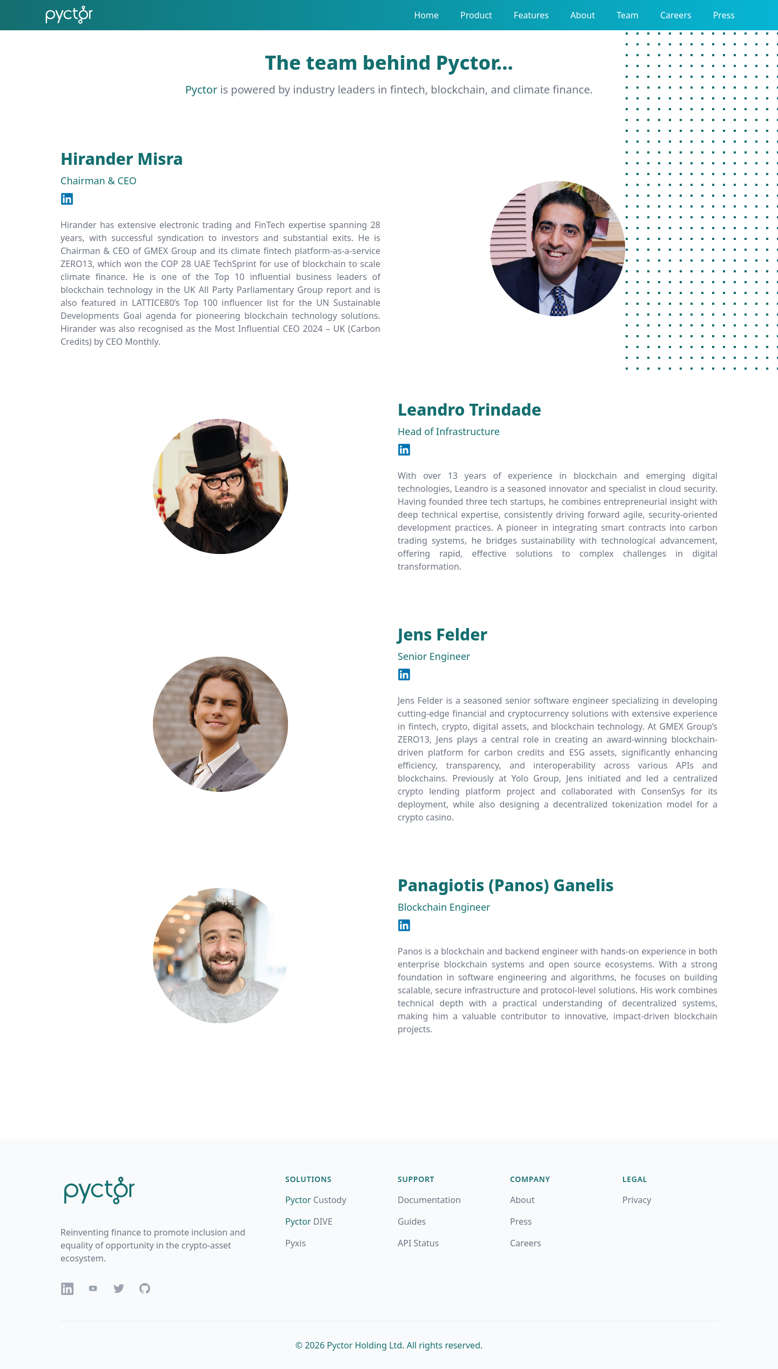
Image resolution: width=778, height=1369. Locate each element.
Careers (676, 15)
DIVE (308, 1221)
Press (724, 15)
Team (627, 15)
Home (426, 15)
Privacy (636, 1200)
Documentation (429, 1200)
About (583, 15)
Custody (315, 1200)
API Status (418, 1243)
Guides (412, 1221)
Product (476, 15)
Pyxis (295, 1243)
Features (531, 15)
